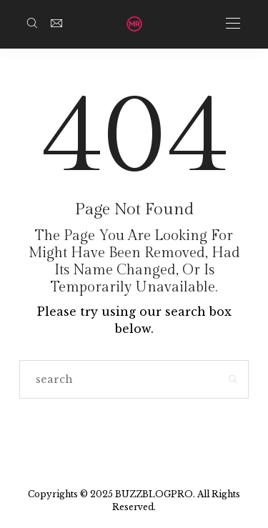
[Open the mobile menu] (233, 24)
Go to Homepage (134, 433)
